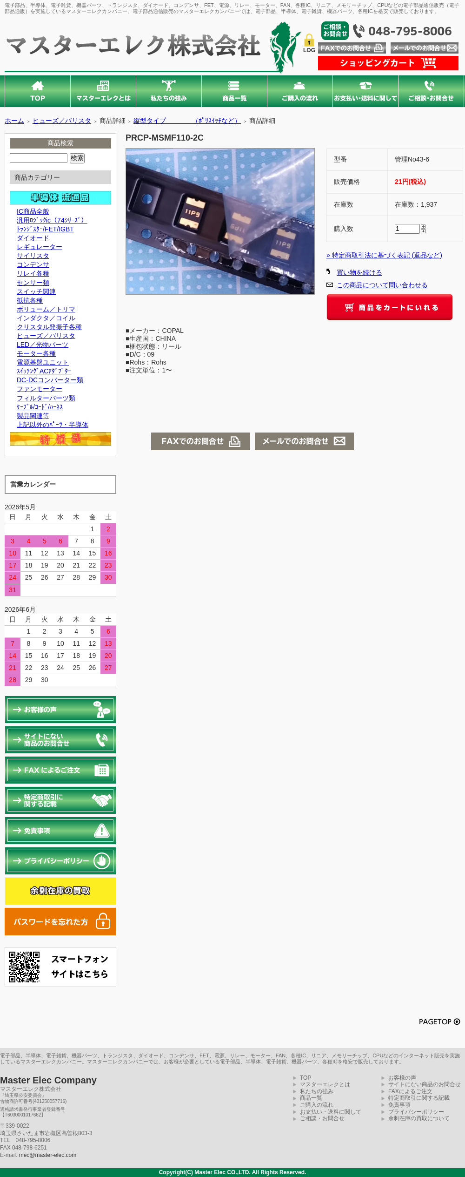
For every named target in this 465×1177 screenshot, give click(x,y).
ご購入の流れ (316, 1105)
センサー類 (33, 282)
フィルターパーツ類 (46, 398)
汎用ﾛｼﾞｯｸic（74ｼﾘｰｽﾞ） (52, 220)
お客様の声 (402, 1078)
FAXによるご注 (407, 1091)
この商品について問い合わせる (382, 285)
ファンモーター (39, 388)
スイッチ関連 (36, 291)
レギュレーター (39, 246)
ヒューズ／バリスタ (62, 120)
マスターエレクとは (325, 1084)
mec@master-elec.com (48, 1155)
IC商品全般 (33, 211)
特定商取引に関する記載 (419, 1098)
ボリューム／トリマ (46, 309)
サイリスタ (33, 255)
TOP (305, 1078)
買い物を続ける (359, 272)
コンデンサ (33, 264)
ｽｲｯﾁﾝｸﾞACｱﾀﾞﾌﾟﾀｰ (44, 371)
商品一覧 (311, 1098)
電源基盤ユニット (43, 362)
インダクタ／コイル (46, 318)
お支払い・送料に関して (330, 1112)
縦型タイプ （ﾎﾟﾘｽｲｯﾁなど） (187, 120)
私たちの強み (316, 1091)
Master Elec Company (48, 1080)
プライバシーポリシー (416, 1112)
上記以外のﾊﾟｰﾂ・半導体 (52, 424)
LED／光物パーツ (42, 344)
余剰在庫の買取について (419, 1118)
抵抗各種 (30, 300)
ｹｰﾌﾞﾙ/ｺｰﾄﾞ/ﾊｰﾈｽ (40, 407)
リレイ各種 (33, 273)
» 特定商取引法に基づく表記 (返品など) (384, 255)
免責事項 (399, 1105)
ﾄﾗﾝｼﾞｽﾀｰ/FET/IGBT (45, 229)
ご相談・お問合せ (322, 1118)
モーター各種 (36, 353)
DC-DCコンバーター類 (50, 380)
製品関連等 (33, 415)
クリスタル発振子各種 (49, 327)
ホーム (14, 120)
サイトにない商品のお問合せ (424, 1084)
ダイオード (33, 238)
